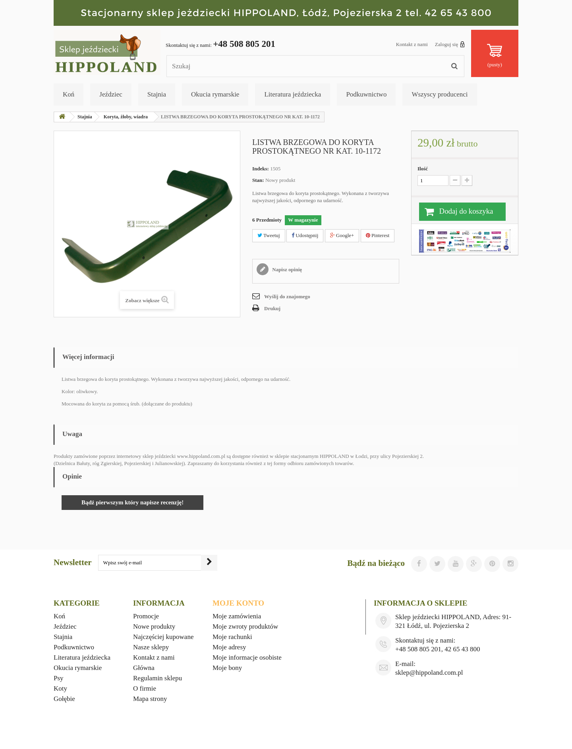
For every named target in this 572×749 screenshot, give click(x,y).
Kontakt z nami (412, 44)
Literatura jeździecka (292, 94)
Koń (68, 94)
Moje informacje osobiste (247, 657)
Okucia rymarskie (215, 94)
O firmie (144, 688)
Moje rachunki (232, 637)
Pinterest (378, 235)
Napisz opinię (286, 269)
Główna (144, 668)
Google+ (342, 235)
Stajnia (156, 94)
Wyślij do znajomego (287, 296)
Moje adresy (229, 647)
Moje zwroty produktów (245, 626)
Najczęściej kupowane (163, 637)
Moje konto (238, 603)
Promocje (146, 616)
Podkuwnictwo (366, 94)
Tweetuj (268, 235)
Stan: (258, 180)
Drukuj (272, 308)
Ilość (422, 169)
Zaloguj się (450, 44)
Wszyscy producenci (440, 94)
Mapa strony (150, 699)
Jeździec (110, 94)
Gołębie (64, 699)
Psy (59, 678)
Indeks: (260, 169)
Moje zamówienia (237, 616)
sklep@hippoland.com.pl (429, 672)
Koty (60, 688)
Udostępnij (305, 235)
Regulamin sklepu (157, 678)
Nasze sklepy (151, 647)
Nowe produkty (154, 626)
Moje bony (227, 668)
